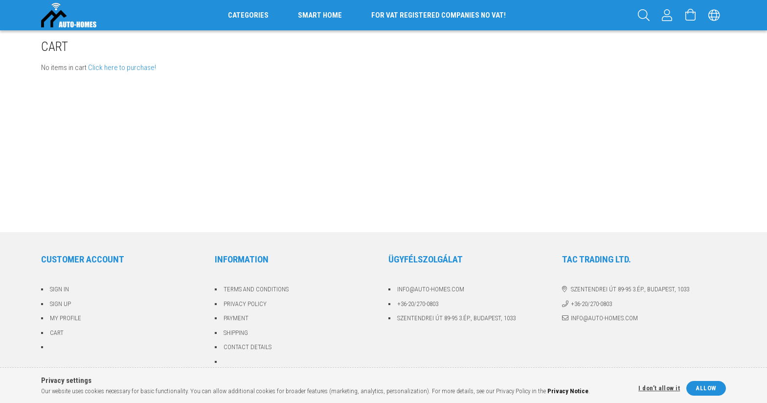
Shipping (236, 332)
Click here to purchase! (122, 67)
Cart (57, 332)
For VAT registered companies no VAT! (438, 15)
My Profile (65, 318)
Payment (236, 318)
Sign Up (60, 304)
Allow (706, 388)
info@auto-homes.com (430, 289)
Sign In (59, 289)
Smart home (320, 15)
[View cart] (690, 15)
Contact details (247, 347)
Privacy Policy (245, 304)
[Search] (643, 15)
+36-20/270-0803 (417, 304)
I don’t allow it (659, 388)
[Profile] (667, 15)
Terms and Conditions (256, 289)
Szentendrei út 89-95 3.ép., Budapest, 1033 (456, 318)
